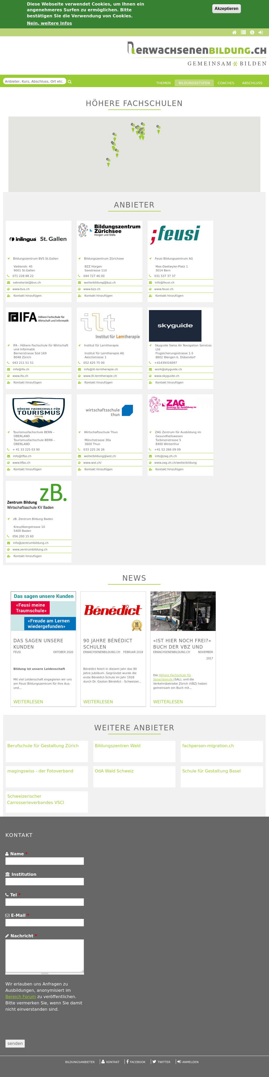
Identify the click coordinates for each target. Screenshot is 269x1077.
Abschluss (252, 83)
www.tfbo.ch (18, 462)
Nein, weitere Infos (49, 23)
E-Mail (17, 915)
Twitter (164, 1062)
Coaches (226, 83)
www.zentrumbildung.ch (27, 549)
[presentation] (45, 1029)
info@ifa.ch (18, 369)
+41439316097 (163, 363)
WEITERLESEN (28, 701)
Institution (20, 874)
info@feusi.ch (161, 282)
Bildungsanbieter (80, 1062)
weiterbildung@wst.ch (97, 456)
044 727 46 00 (91, 276)
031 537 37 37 (162, 276)
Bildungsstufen (194, 83)
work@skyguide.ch (165, 369)
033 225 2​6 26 (91, 449)
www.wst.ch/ (89, 462)
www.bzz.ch (89, 289)
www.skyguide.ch (164, 376)
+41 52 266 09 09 (165, 449)
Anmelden (190, 1062)
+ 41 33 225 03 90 (23, 449)
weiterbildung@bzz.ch (97, 282)
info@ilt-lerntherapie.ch (98, 369)
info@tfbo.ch (19, 456)
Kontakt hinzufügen (24, 295)
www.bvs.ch (18, 289)
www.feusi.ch (161, 289)
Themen (163, 83)
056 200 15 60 (20, 536)
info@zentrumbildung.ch (28, 543)
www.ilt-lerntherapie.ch (97, 376)
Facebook (138, 1062)
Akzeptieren (227, 8)
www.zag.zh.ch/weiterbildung (172, 462)
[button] (143, 136)
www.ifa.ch (17, 376)
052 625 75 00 (91, 363)
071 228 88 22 (20, 276)
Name (16, 853)
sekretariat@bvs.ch (24, 282)
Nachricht (21, 935)
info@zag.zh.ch (163, 456)
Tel (12, 894)
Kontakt (113, 1062)
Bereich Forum (20, 996)
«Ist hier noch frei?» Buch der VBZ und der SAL (182, 647)
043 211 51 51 (20, 363)
